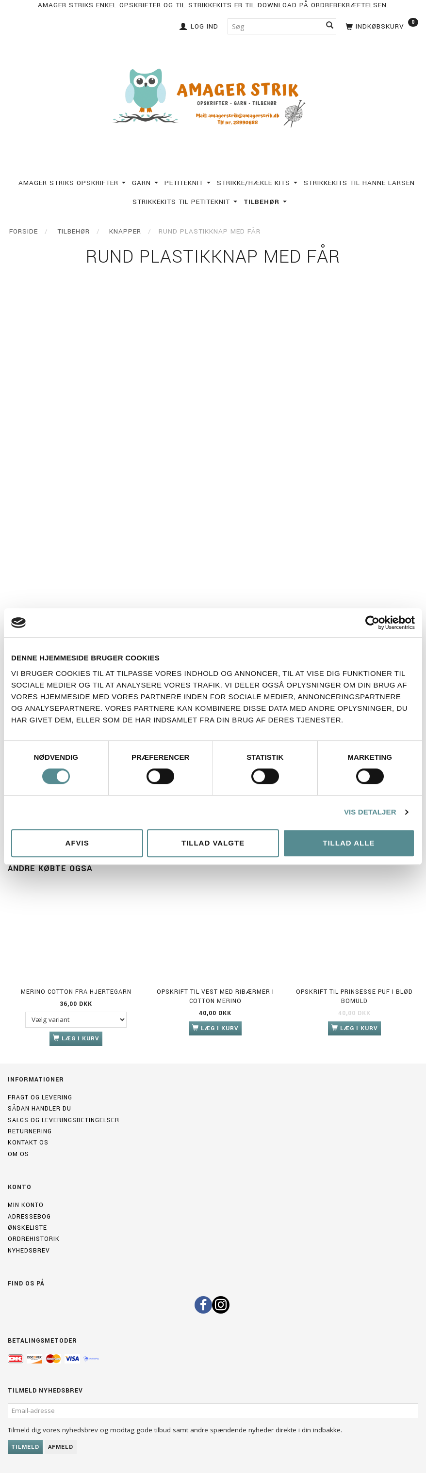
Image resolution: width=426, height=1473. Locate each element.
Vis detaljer (370, 812)
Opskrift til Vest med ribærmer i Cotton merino (215, 996)
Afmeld (60, 1447)
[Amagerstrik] (213, 98)
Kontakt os (28, 1142)
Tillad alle (349, 843)
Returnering (30, 1131)
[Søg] (330, 26)
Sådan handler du (39, 1108)
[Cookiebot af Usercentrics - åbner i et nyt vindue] (372, 622)
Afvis (77, 843)
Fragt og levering (40, 1097)
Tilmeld (25, 1447)
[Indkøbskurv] (381, 25)
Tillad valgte (213, 843)
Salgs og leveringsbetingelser (63, 1120)
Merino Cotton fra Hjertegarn (76, 991)
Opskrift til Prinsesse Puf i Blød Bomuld (354, 996)
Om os (18, 1154)
